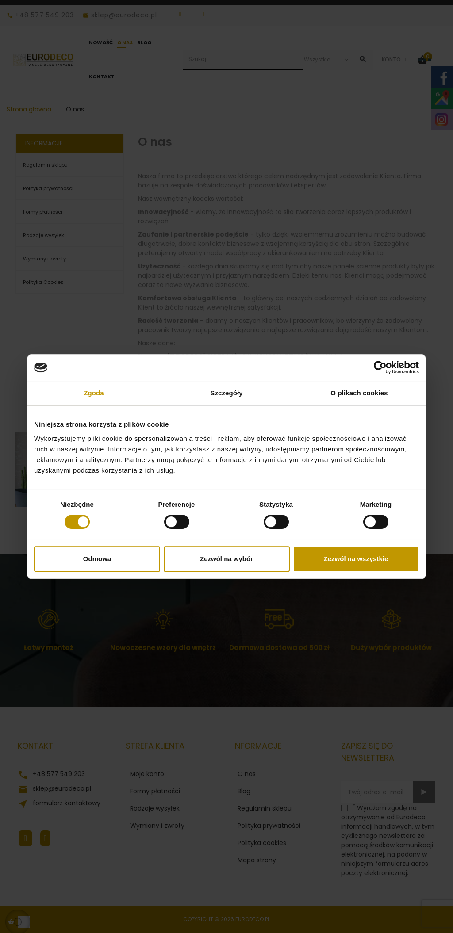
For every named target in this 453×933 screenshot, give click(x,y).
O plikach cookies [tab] (359, 393)
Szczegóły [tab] (226, 393)
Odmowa (97, 558)
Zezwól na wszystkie (356, 558)
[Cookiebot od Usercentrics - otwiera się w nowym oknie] (380, 367)
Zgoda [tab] (94, 393)
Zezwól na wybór (226, 558)
